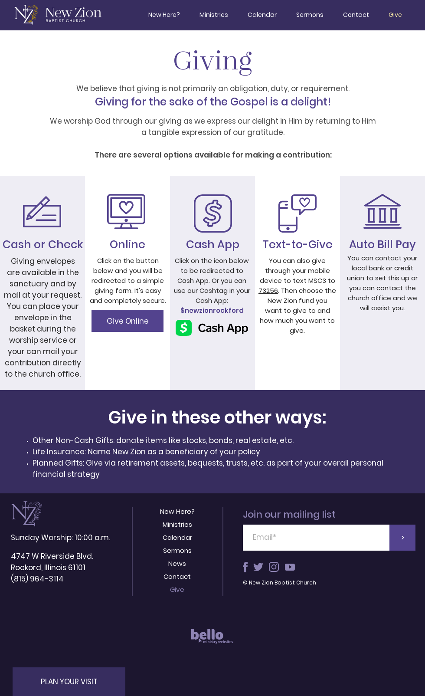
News (177, 563)
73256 (268, 290)
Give (177, 589)
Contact (177, 576)
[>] (402, 538)
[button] (69, 681)
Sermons (177, 550)
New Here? (177, 511)
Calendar (177, 537)
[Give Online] (127, 321)
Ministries (177, 524)
